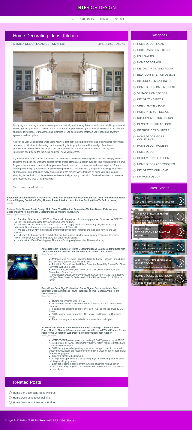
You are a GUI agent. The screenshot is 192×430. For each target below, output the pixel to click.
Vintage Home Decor (152, 93)
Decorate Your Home (153, 170)
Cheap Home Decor (151, 105)
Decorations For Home (154, 157)
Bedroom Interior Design (156, 74)
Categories (87, 19)
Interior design (96, 8)
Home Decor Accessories (156, 164)
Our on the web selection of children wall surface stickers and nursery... (156, 264)
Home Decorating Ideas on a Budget (34, 402)
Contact (118, 19)
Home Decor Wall (150, 62)
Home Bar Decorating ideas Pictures (34, 392)
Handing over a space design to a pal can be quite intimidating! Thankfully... (156, 279)
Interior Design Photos (154, 80)
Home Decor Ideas (150, 43)
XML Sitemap (68, 420)
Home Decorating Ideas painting (32, 397)
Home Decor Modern (152, 145)
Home (71, 19)
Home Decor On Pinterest (156, 87)
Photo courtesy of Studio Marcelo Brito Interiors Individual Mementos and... (156, 217)
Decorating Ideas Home (154, 124)
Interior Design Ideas (153, 130)
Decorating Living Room (155, 68)
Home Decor (146, 151)
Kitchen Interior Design (155, 117)
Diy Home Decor (148, 176)
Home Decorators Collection (150, 138)
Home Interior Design (153, 111)
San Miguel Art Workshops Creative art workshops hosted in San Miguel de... (156, 201)
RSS (55, 420)
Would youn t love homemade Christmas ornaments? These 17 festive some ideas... (156, 233)
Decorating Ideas (150, 99)
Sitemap (103, 19)
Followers (145, 56)
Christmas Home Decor (154, 49)
